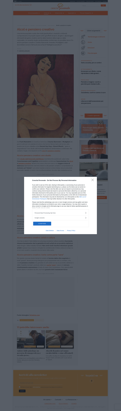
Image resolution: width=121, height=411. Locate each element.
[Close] (93, 180)
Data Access (60, 230)
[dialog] (60, 205)
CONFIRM (42, 223)
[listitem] (60, 213)
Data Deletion (50, 230)
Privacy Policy (71, 230)
